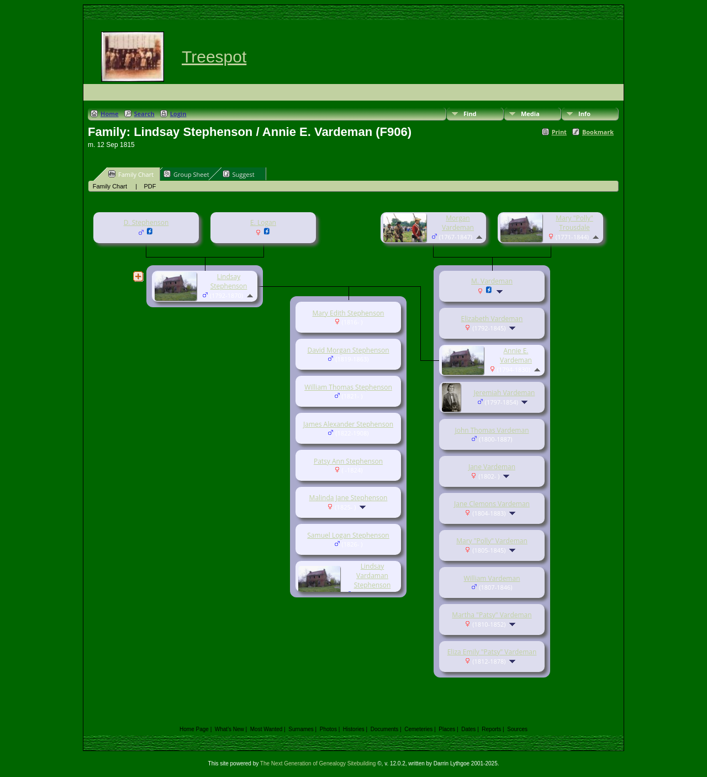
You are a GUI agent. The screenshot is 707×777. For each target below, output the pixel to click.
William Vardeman (491, 578)
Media (530, 113)
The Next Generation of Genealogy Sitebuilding (318, 763)
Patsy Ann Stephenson (348, 461)
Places (447, 729)
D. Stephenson (146, 222)
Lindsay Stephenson (228, 281)
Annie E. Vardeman (516, 355)
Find (470, 113)
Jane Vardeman (491, 466)
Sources (517, 729)
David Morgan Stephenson (348, 350)
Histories (354, 729)
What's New (229, 729)
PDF (150, 186)
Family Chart (131, 174)
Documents (385, 729)
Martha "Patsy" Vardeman (491, 615)
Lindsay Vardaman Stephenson (372, 575)
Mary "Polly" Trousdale (574, 222)
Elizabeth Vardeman (492, 318)
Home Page (194, 729)
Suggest (239, 174)
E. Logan (263, 222)
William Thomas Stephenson (348, 387)
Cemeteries (418, 729)
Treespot (214, 57)
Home (110, 113)
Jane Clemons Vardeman (492, 503)
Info (584, 113)
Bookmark (598, 132)
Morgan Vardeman (458, 222)
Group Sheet (186, 174)
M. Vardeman (492, 281)
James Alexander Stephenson (348, 424)
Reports (491, 729)
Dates (468, 729)
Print (559, 132)
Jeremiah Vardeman (504, 392)
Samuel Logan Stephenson (348, 535)
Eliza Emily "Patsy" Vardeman (492, 652)
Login (178, 113)
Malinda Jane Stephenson (348, 497)
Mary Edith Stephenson (348, 313)
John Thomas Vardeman (492, 430)
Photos (328, 729)
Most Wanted (266, 729)
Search (144, 113)
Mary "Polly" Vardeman (491, 540)
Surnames (301, 729)
